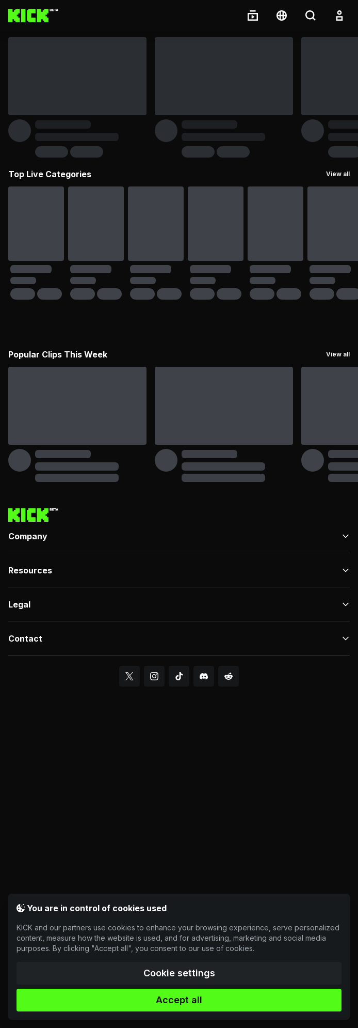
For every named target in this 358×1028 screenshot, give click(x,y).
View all (338, 174)
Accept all (179, 999)
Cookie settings (179, 973)
